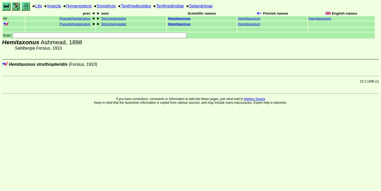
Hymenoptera (79, 6)
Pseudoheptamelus (75, 18)
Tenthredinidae (170, 6)
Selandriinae (201, 6)
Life (38, 6)
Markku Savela (254, 99)
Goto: (95, 35)
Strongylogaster (113, 18)
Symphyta (106, 6)
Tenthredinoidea (136, 6)
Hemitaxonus (179, 18)
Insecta (54, 6)
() (249, 18)
